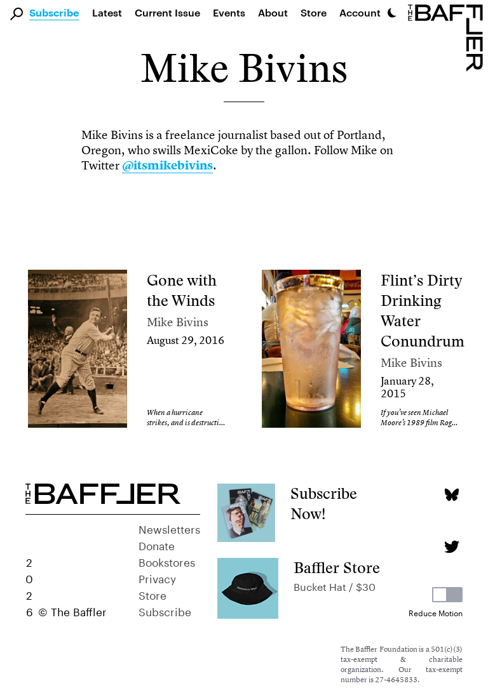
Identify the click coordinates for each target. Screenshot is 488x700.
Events (229, 12)
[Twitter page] (451, 547)
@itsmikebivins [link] (167, 165)
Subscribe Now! (323, 503)
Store (152, 594)
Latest (107, 12)
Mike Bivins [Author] (177, 322)
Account (360, 12)
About (273, 12)
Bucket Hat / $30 (335, 585)
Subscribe (54, 13)
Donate (157, 544)
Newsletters (169, 528)
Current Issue (167, 12)
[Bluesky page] (451, 495)
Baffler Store (337, 567)
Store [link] (314, 12)
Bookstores (167, 561)
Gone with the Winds (182, 290)
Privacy (157, 577)
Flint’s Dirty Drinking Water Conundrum (422, 311)
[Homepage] (448, 37)
